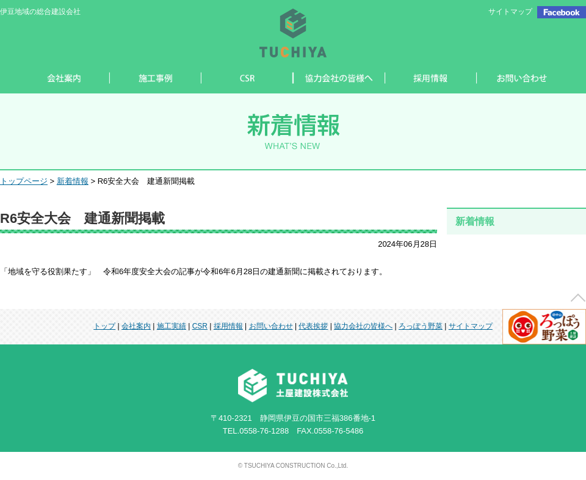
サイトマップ (510, 11)
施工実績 (171, 326)
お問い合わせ (271, 326)
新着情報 (73, 181)
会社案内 (136, 326)
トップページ (24, 181)
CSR (200, 326)
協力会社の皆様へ (363, 326)
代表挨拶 (313, 326)
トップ (104, 326)
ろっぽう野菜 (421, 326)
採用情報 (228, 326)
